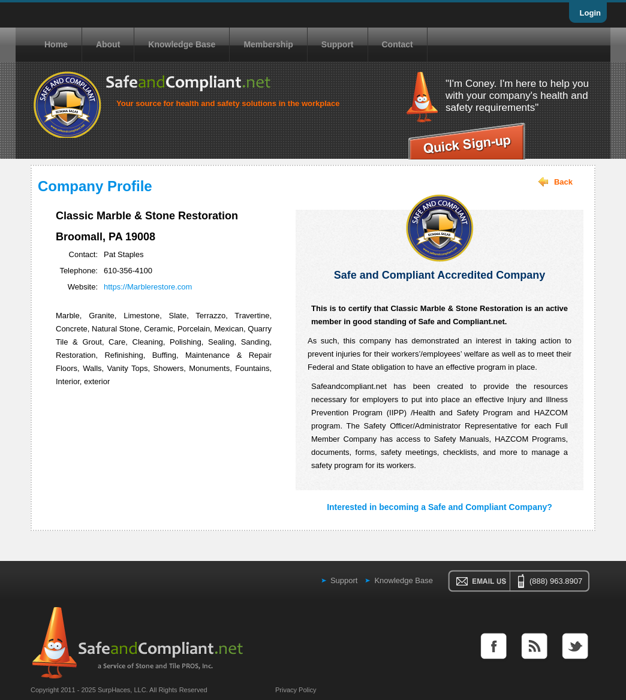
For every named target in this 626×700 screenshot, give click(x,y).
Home (56, 44)
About (108, 44)
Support (337, 44)
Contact (397, 44)
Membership (268, 44)
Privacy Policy (295, 689)
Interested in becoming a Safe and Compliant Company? (439, 507)
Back (563, 181)
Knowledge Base (181, 44)
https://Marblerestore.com (148, 286)
